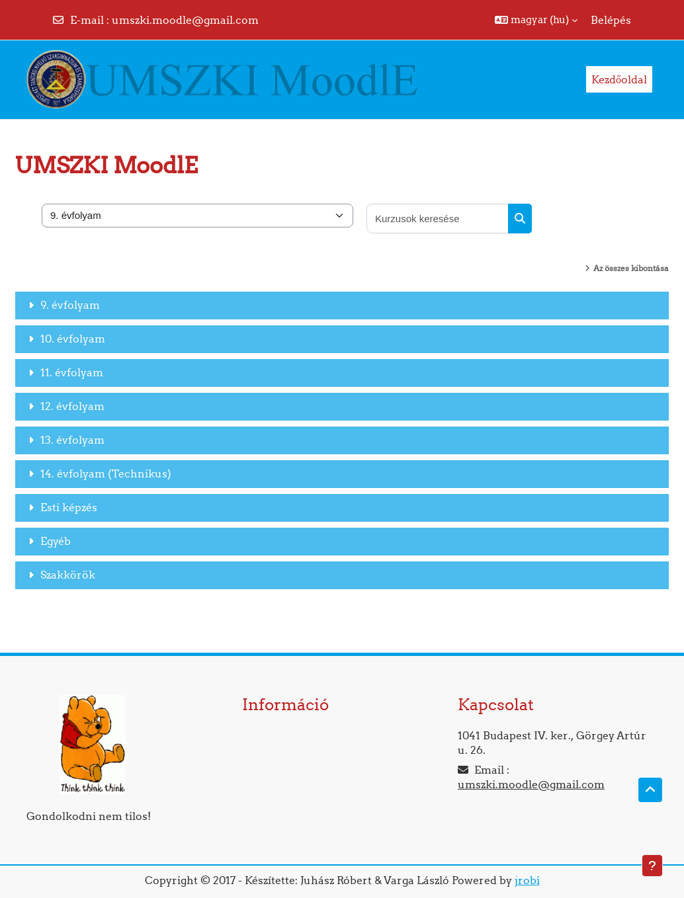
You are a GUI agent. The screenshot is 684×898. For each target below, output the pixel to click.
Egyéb (55, 541)
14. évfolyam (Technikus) (105, 473)
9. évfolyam (70, 304)
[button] (536, 20)
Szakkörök (67, 574)
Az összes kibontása (631, 268)
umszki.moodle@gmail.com (185, 19)
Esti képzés (68, 507)
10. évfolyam (72, 338)
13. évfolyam (72, 439)
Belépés (611, 19)
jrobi (527, 880)
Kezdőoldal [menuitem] (619, 79)
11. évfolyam (71, 372)
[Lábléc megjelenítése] (652, 865)
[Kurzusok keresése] (437, 218)
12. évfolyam (72, 406)
